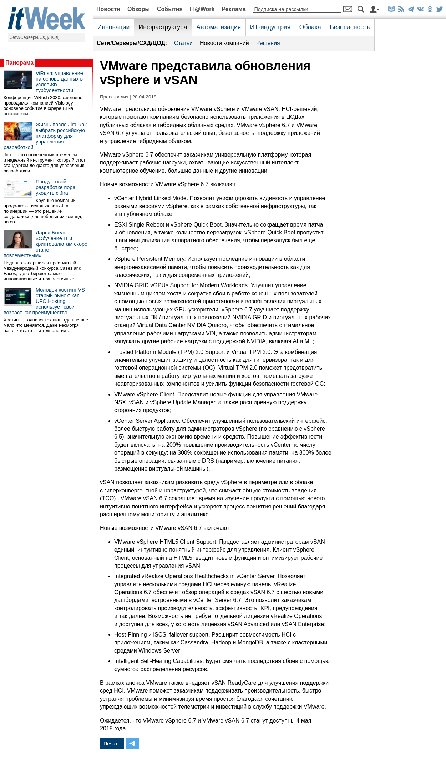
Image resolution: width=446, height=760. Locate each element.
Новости (108, 9)
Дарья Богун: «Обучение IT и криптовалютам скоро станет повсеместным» (45, 244)
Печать (111, 743)
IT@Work (202, 9)
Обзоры (138, 9)
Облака (310, 27)
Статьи (183, 43)
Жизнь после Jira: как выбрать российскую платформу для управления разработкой (45, 136)
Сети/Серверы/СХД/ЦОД (34, 37)
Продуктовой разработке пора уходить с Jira (55, 187)
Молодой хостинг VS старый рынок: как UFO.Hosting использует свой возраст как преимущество (44, 301)
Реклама (233, 9)
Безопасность (350, 27)
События (170, 9)
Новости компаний (224, 43)
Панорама (19, 63)
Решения (268, 43)
